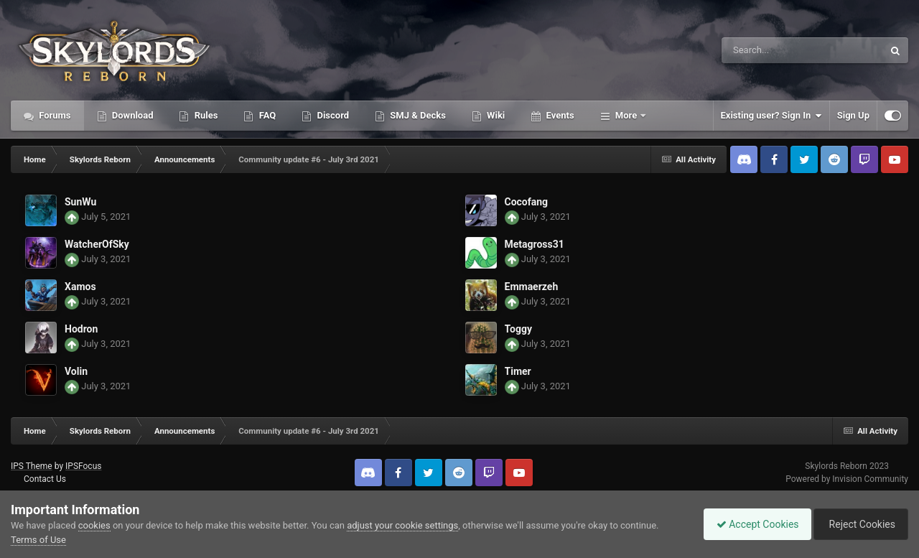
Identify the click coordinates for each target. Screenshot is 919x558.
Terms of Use (38, 539)
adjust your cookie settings (402, 525)
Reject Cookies (858, 524)
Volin (76, 371)
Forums (54, 115)
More (626, 115)
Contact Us (45, 479)
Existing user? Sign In (771, 116)
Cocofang (527, 202)
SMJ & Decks (417, 115)
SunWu (80, 202)
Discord (331, 115)
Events (559, 115)
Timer (518, 371)
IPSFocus (83, 466)
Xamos (80, 286)
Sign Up (853, 115)
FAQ (266, 115)
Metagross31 (534, 244)
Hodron (81, 329)
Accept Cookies (750, 524)
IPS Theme (31, 466)
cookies (94, 525)
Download (132, 115)
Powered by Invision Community (846, 479)
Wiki (495, 115)
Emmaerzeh (532, 286)
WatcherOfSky (97, 244)
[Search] (766, 50)
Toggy (518, 329)
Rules (205, 115)
